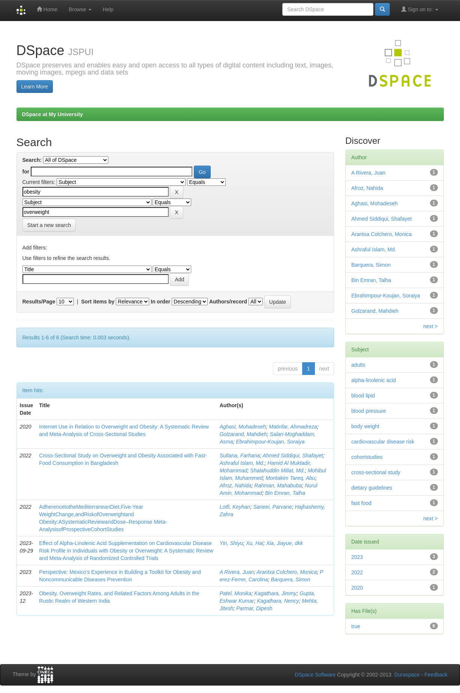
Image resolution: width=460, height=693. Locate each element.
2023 (357, 557)
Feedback (435, 675)
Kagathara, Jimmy (275, 593)
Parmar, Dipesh (254, 608)
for (26, 172)
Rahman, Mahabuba (278, 485)
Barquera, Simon (290, 579)
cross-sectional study (375, 472)
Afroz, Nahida (236, 485)
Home (47, 9)
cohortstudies (366, 457)
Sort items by (98, 302)
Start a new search (49, 225)
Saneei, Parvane (272, 507)
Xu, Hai (254, 543)
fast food (361, 503)
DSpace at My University (52, 114)
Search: (32, 160)
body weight (365, 426)
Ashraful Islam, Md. (242, 463)
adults (358, 365)
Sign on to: (419, 9)
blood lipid (363, 396)
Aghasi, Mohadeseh (243, 427)
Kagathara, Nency (278, 601)
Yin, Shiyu (231, 543)
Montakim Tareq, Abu (290, 478)
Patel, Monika (236, 593)
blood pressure (368, 411)
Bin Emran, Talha (285, 493)
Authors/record (228, 302)
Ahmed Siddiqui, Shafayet (292, 456)
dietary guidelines (371, 488)
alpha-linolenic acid (373, 380)
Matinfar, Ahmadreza (293, 427)
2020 (357, 588)
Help (108, 9)
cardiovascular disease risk (382, 442)
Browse (80, 9)
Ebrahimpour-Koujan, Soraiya (270, 442)
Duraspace (407, 675)
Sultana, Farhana (240, 456)
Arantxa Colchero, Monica (286, 572)
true (355, 626)
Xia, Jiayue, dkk (284, 543)
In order (160, 302)
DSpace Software (315, 675)
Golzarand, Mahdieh (243, 434)
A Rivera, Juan (237, 572)
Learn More (34, 87)
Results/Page (38, 302)
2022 (357, 572)
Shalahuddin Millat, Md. (277, 470)
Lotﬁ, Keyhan (235, 507)
